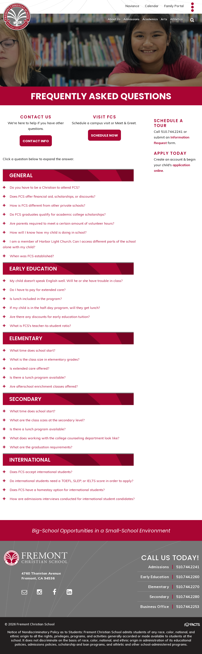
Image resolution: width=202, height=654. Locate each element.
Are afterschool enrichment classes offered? (40, 386)
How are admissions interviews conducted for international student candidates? (69, 499)
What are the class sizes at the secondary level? (44, 420)
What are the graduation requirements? (37, 447)
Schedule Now (104, 135)
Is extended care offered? (26, 368)
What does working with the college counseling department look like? (61, 438)
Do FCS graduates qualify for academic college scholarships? (54, 214)
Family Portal (174, 6)
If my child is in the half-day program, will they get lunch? (51, 308)
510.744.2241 (187, 567)
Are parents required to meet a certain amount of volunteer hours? (58, 223)
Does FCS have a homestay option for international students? (54, 490)
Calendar (152, 6)
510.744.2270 (187, 586)
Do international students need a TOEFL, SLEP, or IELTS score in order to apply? (68, 481)
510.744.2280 (187, 596)
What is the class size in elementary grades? (41, 359)
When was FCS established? (28, 256)
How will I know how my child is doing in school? (44, 232)
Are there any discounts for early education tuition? (46, 317)
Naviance (132, 6)
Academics (150, 19)
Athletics (176, 19)
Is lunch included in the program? (32, 299)
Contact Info (36, 141)
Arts (164, 19)
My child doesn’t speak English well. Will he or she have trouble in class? (63, 281)
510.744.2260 (187, 577)
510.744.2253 (187, 606)
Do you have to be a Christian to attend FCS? (41, 187)
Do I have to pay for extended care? (34, 290)
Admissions (131, 19)
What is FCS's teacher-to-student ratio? (37, 326)
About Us (114, 19)
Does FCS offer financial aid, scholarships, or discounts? (49, 196)
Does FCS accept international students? (37, 472)
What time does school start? (29, 350)
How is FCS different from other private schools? (44, 205)
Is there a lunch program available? (34, 377)
